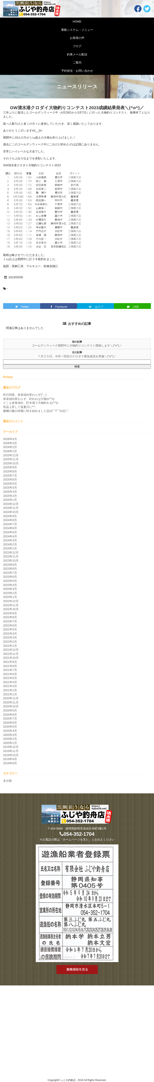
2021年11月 (11, 653)
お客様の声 (77, 37)
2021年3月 (10, 686)
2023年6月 (10, 576)
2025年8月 (10, 471)
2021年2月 (10, 690)
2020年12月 (11, 698)
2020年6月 (10, 722)
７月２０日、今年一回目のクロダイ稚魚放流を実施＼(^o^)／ (77, 356)
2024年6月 (10, 528)
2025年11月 (11, 459)
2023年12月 (11, 552)
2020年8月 (10, 714)
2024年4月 (10, 536)
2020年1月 (10, 743)
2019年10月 (11, 755)
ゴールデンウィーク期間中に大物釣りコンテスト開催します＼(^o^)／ (77, 345)
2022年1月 (10, 645)
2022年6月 (10, 625)
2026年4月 (10, 439)
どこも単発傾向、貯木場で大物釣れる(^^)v (30, 402)
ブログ (77, 46)
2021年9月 (10, 662)
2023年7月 (10, 572)
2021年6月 (10, 674)
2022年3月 (10, 637)
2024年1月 (10, 548)
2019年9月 (10, 759)
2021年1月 (10, 694)
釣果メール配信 (77, 54)
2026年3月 (10, 443)
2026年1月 (10, 451)
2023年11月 (11, 556)
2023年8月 (10, 568)
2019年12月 (11, 746)
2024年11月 (11, 507)
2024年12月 (11, 504)
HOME (77, 21)
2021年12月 (11, 649)
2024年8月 (10, 520)
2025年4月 (10, 487)
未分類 (7, 780)
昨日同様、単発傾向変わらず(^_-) (25, 394)
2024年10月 (11, 512)
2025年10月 (11, 463)
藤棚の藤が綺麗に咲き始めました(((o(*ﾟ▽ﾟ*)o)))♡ (35, 410)
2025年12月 (11, 455)
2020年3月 (10, 734)
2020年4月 (10, 730)
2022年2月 (10, 641)
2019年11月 (11, 751)
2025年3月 (10, 491)
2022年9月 (10, 613)
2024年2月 (10, 544)
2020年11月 (11, 702)
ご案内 (77, 62)
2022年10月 (11, 609)
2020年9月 (10, 710)
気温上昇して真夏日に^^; (19, 407)
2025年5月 (10, 483)
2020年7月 (10, 718)
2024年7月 (10, 524)
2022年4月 (10, 633)
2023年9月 (10, 564)
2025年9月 (10, 467)
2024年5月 (10, 532)
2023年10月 (11, 560)
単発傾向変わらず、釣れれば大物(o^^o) (28, 399)
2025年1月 (10, 499)
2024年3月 (10, 540)
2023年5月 (10, 580)
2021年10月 (11, 657)
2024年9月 (10, 516)
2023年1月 (10, 597)
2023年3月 (10, 589)
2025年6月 (10, 479)
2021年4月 (10, 682)
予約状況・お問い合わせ (77, 70)
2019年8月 (10, 763)
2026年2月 (10, 447)
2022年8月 (10, 617)
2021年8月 (10, 666)
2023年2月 (10, 593)
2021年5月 (10, 678)
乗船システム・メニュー (77, 29)
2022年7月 (10, 621)
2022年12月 (11, 601)
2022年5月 (10, 629)
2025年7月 (10, 475)
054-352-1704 (77, 834)
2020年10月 (11, 706)
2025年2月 (10, 495)
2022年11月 (11, 605)
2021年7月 (10, 670)
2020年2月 (10, 738)
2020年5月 (10, 726)
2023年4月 (10, 585)
